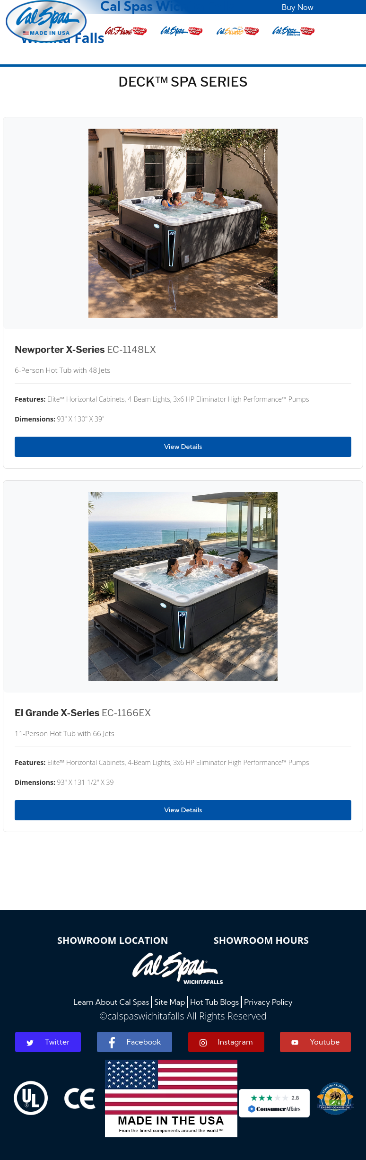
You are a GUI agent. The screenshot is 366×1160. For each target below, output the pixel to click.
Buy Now (298, 7)
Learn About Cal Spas (111, 1002)
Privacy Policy (268, 1002)
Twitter (48, 1041)
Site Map (169, 1002)
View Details (183, 446)
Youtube (315, 1041)
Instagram (226, 1042)
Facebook (134, 1042)
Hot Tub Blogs (214, 1002)
